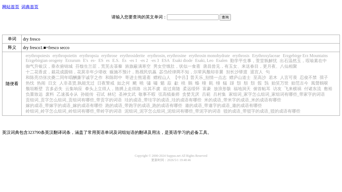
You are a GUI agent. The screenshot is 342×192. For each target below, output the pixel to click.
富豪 (207, 88)
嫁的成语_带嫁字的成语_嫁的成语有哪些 (64, 105)
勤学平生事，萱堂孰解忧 (253, 60)
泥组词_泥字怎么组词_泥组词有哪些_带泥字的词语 (173, 111)
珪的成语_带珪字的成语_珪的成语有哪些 (163, 100)
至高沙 (259, 77)
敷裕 (328, 88)
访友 (277, 88)
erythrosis (240, 55)
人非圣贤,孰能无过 (77, 83)
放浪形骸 (222, 88)
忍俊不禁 (308, 77)
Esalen (222, 60)
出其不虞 (151, 88)
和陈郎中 (113, 77)
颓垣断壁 (34, 88)
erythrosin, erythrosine (166, 55)
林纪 (111, 94)
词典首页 (29, 7)
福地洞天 (242, 88)
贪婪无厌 (190, 94)
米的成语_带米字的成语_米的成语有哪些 (242, 100)
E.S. (115, 60)
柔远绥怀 (191, 88)
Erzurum (72, 60)
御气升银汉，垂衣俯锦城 (49, 66)
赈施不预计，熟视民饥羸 (133, 72)
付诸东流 (312, 88)
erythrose (109, 55)
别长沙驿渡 (236, 72)
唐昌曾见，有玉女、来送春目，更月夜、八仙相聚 (250, 66)
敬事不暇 (147, 94)
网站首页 (10, 7)
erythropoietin (65, 55)
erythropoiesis (38, 55)
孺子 (324, 77)
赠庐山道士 (240, 77)
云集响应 (73, 88)
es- (93, 60)
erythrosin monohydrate (209, 55)
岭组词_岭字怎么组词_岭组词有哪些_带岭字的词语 (74, 111)
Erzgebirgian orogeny (44, 60)
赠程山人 (161, 77)
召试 (100, 94)
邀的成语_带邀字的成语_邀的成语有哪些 (223, 105)
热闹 (41, 83)
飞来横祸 (292, 88)
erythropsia (89, 55)
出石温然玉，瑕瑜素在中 (303, 60)
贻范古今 (299, 83)
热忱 (30, 83)
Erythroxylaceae (266, 55)
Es (124, 60)
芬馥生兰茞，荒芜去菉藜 (98, 66)
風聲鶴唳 (319, 83)
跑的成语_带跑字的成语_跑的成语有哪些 (143, 105)
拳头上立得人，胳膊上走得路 (113, 88)
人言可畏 (288, 77)
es (108, 60)
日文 (52, 83)
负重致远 (34, 94)
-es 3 (155, 60)
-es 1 (133, 60)
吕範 (206, 94)
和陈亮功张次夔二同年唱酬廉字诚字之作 (64, 77)
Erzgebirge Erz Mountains (305, 55)
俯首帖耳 (261, 88)
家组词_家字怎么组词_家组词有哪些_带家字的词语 (277, 94)
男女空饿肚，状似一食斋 (176, 66)
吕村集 (219, 94)
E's (85, 60)
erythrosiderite (132, 55)
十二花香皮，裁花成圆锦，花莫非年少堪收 (66, 72)
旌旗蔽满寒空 (138, 66)
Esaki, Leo (204, 60)
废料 (49, 94)
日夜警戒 (105, 83)
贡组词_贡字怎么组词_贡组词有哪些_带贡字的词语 (74, 100)
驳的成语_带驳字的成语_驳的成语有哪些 (261, 111)
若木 (273, 77)
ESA (166, 60)
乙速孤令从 (67, 94)
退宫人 (256, 72)
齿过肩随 (171, 88)
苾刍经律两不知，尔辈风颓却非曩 (191, 72)
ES (100, 60)
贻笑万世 (280, 83)
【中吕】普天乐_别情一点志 (200, 77)
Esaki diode (182, 60)
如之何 (123, 83)
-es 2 (144, 60)
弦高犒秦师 (169, 94)
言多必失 (54, 88)
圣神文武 (127, 94)
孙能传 (87, 94)
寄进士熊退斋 (138, 77)
